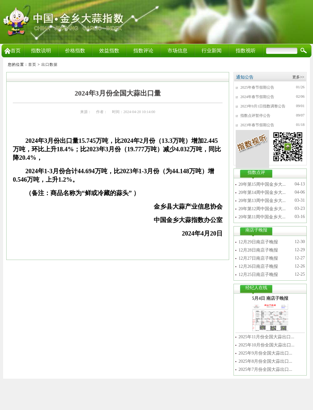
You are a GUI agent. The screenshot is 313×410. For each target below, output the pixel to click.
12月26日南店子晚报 (258, 266)
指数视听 (246, 50)
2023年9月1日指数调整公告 (262, 106)
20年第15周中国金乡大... (262, 184)
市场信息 (177, 50)
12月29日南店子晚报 (258, 242)
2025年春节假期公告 (257, 87)
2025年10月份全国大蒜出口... (267, 345)
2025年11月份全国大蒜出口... (266, 337)
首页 (12, 50)
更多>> (298, 77)
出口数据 (49, 64)
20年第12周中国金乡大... (262, 208)
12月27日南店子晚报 (258, 258)
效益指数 (109, 50)
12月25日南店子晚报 (258, 274)
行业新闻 (212, 50)
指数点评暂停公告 (255, 115)
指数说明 (41, 50)
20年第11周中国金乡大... (262, 217)
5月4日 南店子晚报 (270, 298)
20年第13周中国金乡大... (262, 200)
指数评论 (143, 50)
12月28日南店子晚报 (258, 250)
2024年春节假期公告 (257, 97)
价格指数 (75, 50)
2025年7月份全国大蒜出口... (265, 369)
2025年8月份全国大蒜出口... (265, 361)
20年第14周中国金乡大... (262, 192)
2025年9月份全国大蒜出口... (265, 353)
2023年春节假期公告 (257, 125)
